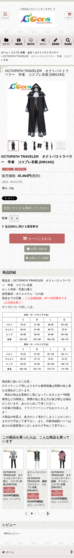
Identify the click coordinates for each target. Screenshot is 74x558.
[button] (5, 15)
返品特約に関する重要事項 (20, 226)
